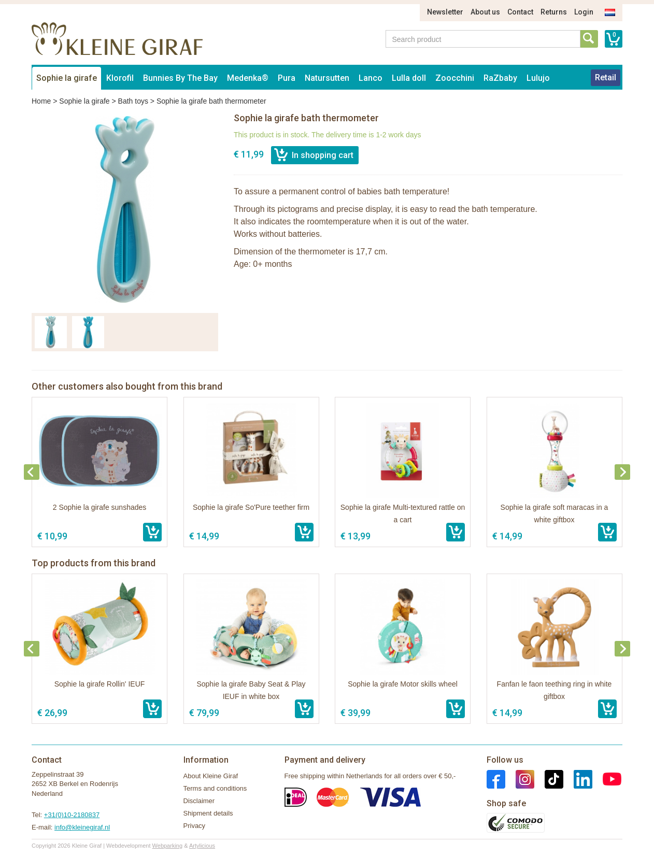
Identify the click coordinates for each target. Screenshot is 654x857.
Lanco (370, 78)
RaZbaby (500, 78)
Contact (520, 12)
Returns (554, 12)
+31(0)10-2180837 (71, 815)
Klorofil (120, 78)
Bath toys (133, 101)
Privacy (194, 826)
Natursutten (327, 78)
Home (41, 101)
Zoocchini (454, 78)
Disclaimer (199, 801)
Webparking (167, 845)
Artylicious (202, 845)
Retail (605, 77)
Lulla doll (409, 78)
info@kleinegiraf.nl (82, 827)
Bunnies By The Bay (180, 78)
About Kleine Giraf (210, 776)
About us (485, 12)
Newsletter (445, 12)
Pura (286, 78)
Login (583, 12)
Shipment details (208, 813)
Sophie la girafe (66, 78)
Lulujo (538, 78)
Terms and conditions (215, 788)
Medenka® (247, 78)
